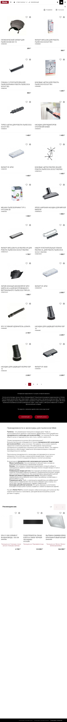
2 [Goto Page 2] (33, 384)
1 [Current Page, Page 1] (29, 384)
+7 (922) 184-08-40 (20, 2)
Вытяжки (58, 544)
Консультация (25, 417)
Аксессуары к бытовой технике (41, 720)
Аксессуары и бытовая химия (25, 720)
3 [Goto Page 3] (37, 384)
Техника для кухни (5, 544)
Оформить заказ (42, 417)
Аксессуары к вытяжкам (14, 545)
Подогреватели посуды (38, 544)
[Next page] (41, 384)
